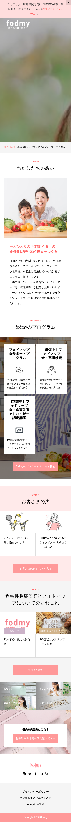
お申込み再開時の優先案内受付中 (35, 738)
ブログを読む (36, 669)
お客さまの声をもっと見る (35, 568)
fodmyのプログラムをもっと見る (35, 466)
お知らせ (14, 631)
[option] (35, 147)
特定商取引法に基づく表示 (35, 797)
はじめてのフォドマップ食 (50, 632)
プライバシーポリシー (35, 791)
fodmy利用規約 (35, 804)
